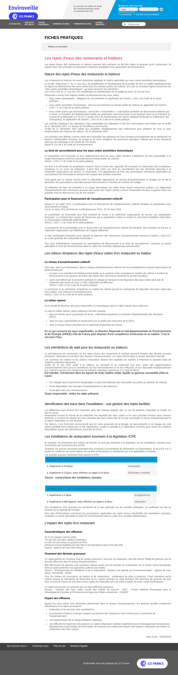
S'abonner (125, 14)
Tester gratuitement (146, 14)
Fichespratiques (43, 23)
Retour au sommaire (57, 47)
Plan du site (59, 646)
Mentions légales (79, 646)
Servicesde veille (29, 23)
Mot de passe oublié (127, 12)
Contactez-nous (40, 646)
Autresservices (99, 23)
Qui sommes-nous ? (17, 646)
